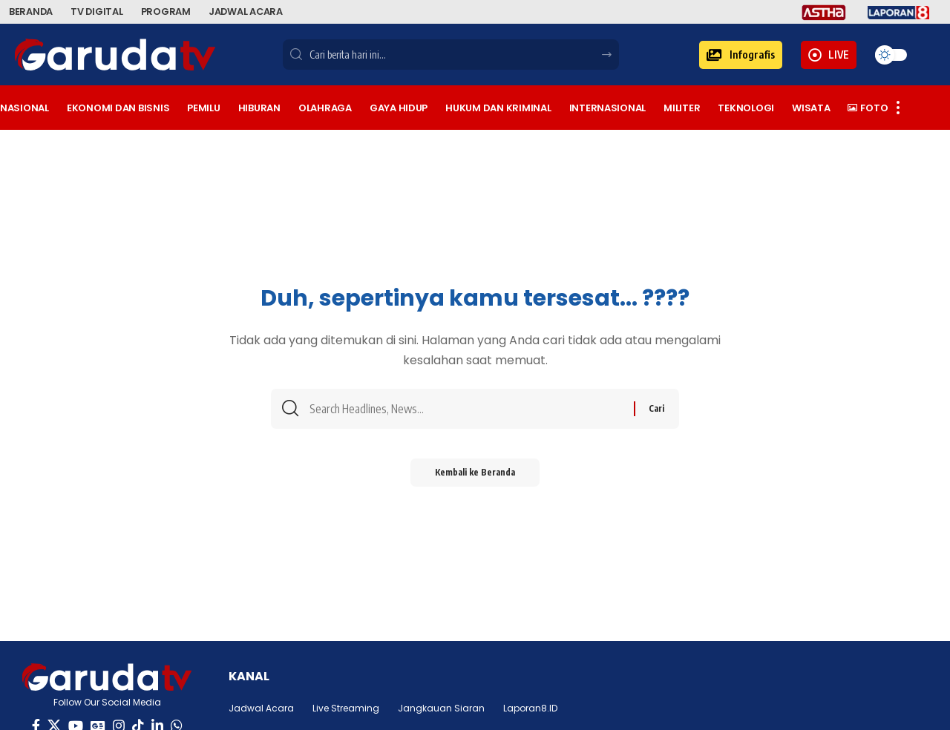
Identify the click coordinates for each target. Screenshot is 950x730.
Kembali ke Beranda (475, 477)
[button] (740, 55)
